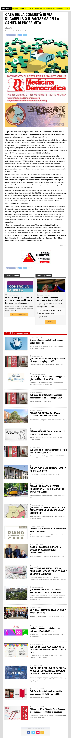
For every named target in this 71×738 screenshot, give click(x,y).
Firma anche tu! (19, 314)
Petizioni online (12, 276)
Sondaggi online (44, 276)
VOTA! (50, 322)
